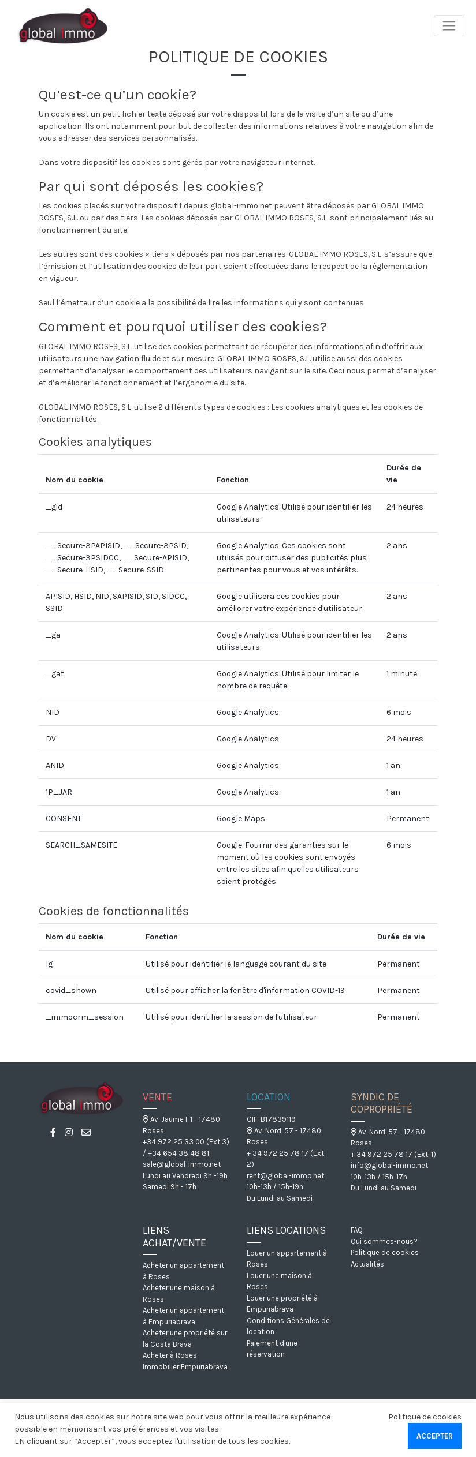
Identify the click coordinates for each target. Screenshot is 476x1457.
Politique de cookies (385, 1252)
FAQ (357, 1230)
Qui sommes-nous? (384, 1241)
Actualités (367, 1264)
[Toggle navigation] (449, 25)
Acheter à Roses (170, 1355)
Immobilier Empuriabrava (185, 1366)
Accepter (434, 1436)
